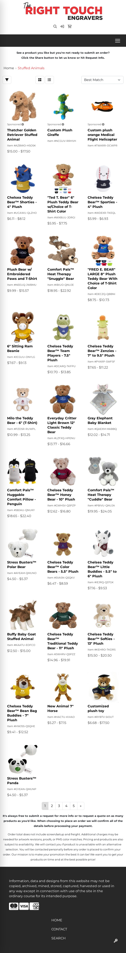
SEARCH (58, 938)
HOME (56, 920)
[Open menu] (117, 41)
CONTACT (59, 929)
